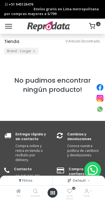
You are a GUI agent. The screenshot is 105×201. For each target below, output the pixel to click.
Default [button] (80, 180)
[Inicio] (18, 191)
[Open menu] (52, 193)
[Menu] (8, 26)
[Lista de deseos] (69, 191)
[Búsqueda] (35, 191)
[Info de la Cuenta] (86, 191)
